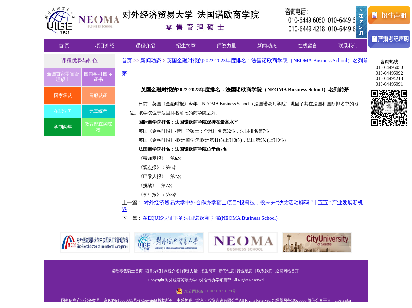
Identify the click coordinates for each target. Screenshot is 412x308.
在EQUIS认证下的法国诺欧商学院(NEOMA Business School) (210, 218)
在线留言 (307, 45)
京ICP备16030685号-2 (122, 300)
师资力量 (226, 45)
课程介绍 (145, 45)
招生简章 (186, 45)
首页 (127, 60)
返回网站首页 (287, 271)
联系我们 (348, 45)
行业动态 (244, 271)
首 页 (64, 45)
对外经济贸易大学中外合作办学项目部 (198, 280)
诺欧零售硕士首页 (127, 271)
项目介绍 (105, 45)
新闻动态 (267, 45)
